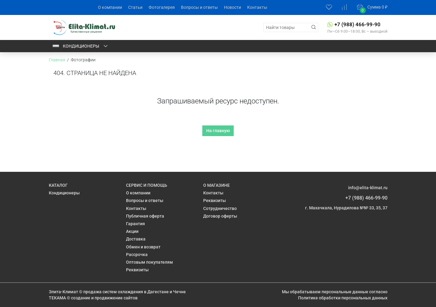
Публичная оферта (145, 216)
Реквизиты (137, 269)
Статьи (135, 7)
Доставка (136, 239)
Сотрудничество (220, 208)
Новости (232, 7)
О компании (110, 7)
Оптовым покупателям (149, 262)
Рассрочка (137, 254)
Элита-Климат (63, 291)
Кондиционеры (80, 46)
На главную (218, 130)
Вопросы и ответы (199, 7)
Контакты (257, 7)
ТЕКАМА (57, 297)
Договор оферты (220, 216)
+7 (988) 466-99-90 (357, 24)
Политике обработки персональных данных (342, 297)
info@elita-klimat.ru (367, 187)
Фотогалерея (162, 7)
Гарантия (135, 223)
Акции (132, 231)
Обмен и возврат (143, 246)
